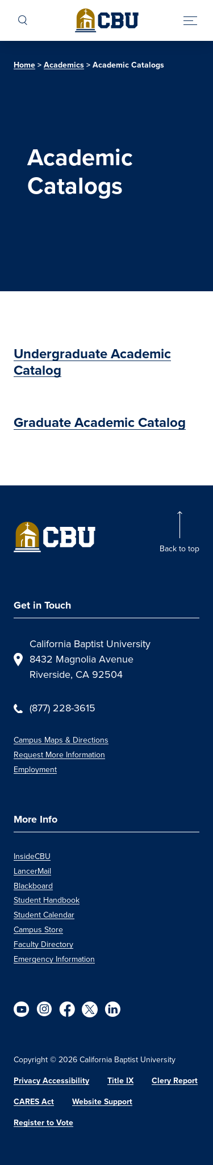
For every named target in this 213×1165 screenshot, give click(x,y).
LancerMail (32, 871)
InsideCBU (32, 856)
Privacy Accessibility (51, 1081)
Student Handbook (47, 900)
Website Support (102, 1102)
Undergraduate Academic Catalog (92, 361)
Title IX (120, 1081)
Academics (64, 65)
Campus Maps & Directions (61, 740)
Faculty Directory (43, 944)
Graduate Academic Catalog (100, 422)
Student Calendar (44, 915)
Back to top (179, 549)
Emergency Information (54, 959)
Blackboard (33, 886)
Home (24, 65)
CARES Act (34, 1102)
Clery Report (175, 1081)
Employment (35, 770)
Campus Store (38, 930)
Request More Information (59, 755)
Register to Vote (43, 1123)
